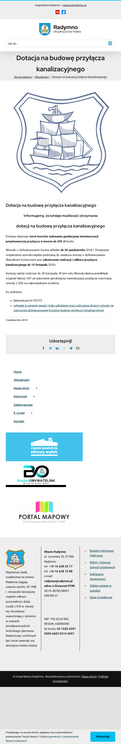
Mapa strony (89, 676)
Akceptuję (103, 736)
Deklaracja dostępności (98, 577)
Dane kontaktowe (101, 597)
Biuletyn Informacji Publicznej (102, 553)
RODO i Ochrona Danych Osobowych (102, 565)
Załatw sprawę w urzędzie (100, 588)
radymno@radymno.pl (74, 5)
